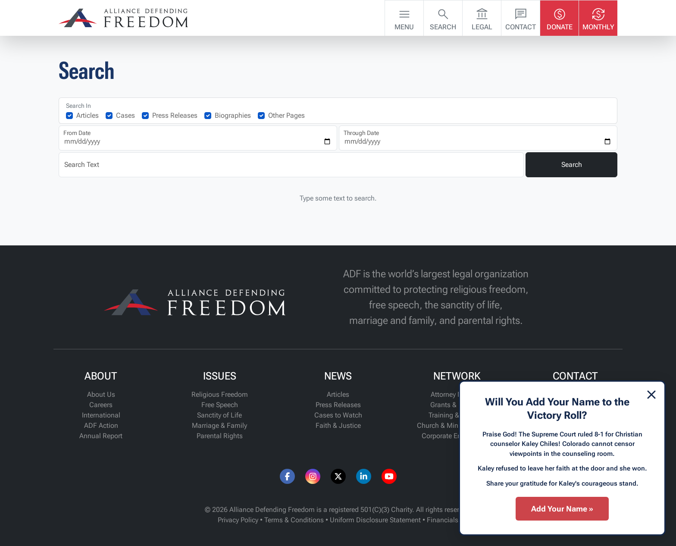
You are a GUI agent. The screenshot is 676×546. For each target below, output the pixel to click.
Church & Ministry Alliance (457, 425)
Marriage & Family (219, 425)
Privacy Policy (238, 520)
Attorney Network (456, 394)
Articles (87, 115)
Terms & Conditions (294, 520)
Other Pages (286, 115)
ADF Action (101, 425)
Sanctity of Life (219, 415)
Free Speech (219, 405)
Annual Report (100, 436)
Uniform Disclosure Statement (375, 520)
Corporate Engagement (457, 436)
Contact (520, 17)
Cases (125, 115)
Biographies (233, 115)
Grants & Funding (456, 405)
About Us (101, 394)
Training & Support (457, 415)
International (101, 415)
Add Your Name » (562, 508)
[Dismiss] (651, 395)
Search (443, 17)
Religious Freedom (219, 394)
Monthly (598, 17)
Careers (101, 405)
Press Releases (174, 115)
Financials (442, 520)
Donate (560, 17)
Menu (404, 17)
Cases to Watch (338, 415)
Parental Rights (220, 436)
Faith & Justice (338, 425)
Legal (482, 17)
